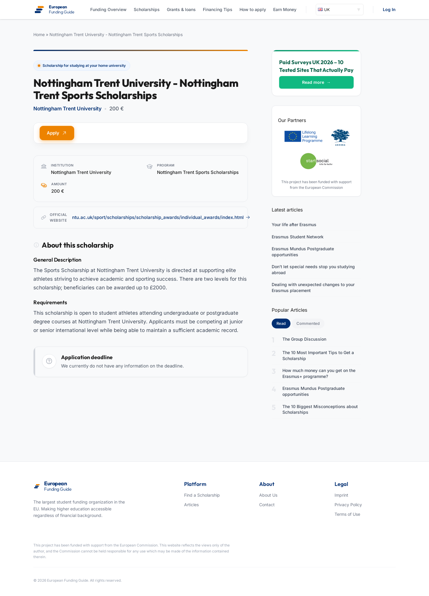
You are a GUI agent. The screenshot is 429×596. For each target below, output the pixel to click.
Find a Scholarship (202, 495)
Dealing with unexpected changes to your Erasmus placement (313, 287)
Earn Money (284, 9)
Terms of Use (347, 514)
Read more (316, 82)
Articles (191, 504)
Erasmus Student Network (298, 236)
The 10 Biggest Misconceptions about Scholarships (320, 409)
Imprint (341, 495)
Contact (267, 504)
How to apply (253, 9)
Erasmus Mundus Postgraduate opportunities (303, 251)
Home (39, 34)
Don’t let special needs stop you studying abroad (313, 269)
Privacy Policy (348, 504)
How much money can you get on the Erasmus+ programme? (318, 373)
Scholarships (147, 9)
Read (283, 323)
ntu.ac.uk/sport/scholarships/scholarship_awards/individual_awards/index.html (161, 217)
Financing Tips (217, 9)
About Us (268, 495)
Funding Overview (108, 9)
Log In (389, 9)
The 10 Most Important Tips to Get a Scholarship (318, 355)
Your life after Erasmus (294, 224)
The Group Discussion (304, 339)
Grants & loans (181, 9)
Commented (308, 323)
